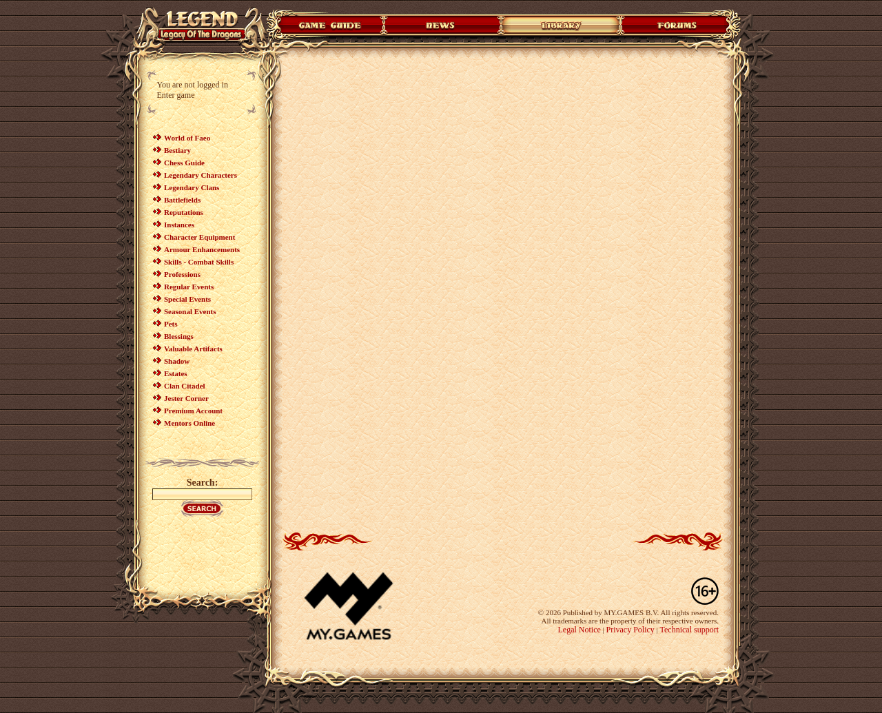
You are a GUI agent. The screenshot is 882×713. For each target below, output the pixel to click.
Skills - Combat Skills (199, 262)
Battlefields (182, 200)
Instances (179, 224)
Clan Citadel (184, 386)
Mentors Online (189, 423)
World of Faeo (187, 138)
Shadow (176, 361)
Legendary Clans (191, 187)
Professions (182, 274)
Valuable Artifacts (193, 348)
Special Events (187, 299)
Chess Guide (184, 162)
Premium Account (193, 410)
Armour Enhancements (202, 249)
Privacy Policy (630, 629)
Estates (175, 373)
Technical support (689, 629)
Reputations (183, 212)
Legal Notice (578, 629)
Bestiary (177, 150)
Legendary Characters (200, 175)
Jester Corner (186, 398)
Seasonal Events (190, 311)
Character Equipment (199, 237)
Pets (171, 324)
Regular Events (189, 286)
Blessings (179, 336)
